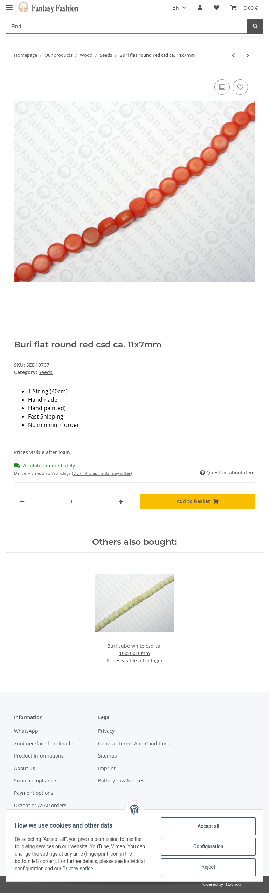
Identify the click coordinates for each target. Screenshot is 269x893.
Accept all (206, 826)
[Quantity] (71, 501)
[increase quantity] (121, 501)
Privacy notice (102, 868)
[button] (200, 8)
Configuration (206, 846)
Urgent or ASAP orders (40, 805)
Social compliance (35, 780)
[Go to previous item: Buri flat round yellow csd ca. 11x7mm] (233, 55)
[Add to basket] (197, 501)
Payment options (33, 792)
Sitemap (107, 755)
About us (24, 768)
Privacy (106, 730)
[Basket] (244, 8)
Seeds (46, 372)
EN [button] (176, 8)
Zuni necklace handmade (43, 743)
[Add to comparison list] (222, 87)
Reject (206, 867)
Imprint (107, 768)
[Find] (127, 26)
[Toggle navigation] (9, 4)
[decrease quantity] (22, 501)
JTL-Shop (232, 884)
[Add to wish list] (240, 87)
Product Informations (39, 755)
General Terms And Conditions (134, 743)
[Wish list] (216, 8)
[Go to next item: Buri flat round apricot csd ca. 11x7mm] (248, 55)
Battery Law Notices (121, 780)
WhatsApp (26, 730)
